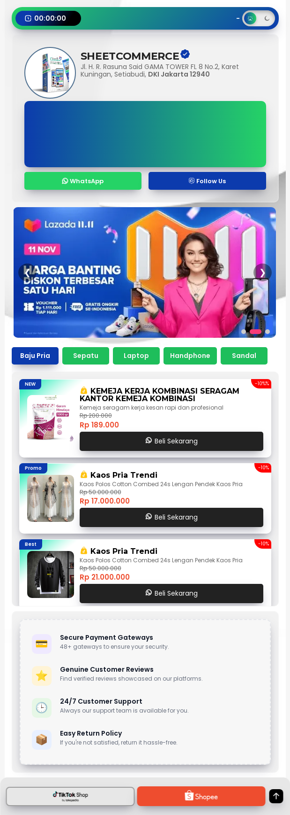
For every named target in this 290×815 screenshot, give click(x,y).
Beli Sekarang (171, 441)
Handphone (190, 355)
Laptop (136, 355)
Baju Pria (35, 355)
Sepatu (85, 355)
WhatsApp (83, 181)
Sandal (244, 355)
